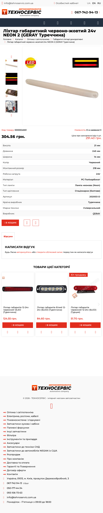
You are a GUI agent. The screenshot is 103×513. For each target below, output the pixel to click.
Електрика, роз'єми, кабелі (22, 416)
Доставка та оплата (18, 462)
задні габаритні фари (86, 364)
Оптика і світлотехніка (38, 39)
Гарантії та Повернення (21, 466)
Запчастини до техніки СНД (23, 447)
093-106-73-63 (14, 492)
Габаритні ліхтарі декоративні (68, 39)
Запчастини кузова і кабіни (23, 424)
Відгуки (8, 236)
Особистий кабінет (67, 3)
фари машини (87, 346)
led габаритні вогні (79, 358)
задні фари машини (36, 370)
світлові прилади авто (39, 361)
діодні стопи (40, 364)
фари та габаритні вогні (60, 364)
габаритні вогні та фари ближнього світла (48, 367)
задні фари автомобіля (84, 367)
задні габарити (84, 355)
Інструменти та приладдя (22, 439)
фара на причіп (80, 349)
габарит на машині (27, 349)
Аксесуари (13, 443)
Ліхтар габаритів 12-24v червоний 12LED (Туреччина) (16, 309)
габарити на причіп (35, 343)
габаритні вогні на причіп (64, 346)
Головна (7, 39)
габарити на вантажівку (65, 352)
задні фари (21, 346)
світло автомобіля (48, 349)
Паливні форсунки (18, 427)
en (94, 3)
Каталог (19, 39)
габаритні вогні (15, 343)
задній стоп (65, 349)
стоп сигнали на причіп (38, 352)
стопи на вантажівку (21, 364)
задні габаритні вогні (63, 355)
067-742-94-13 (86, 12)
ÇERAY (96, 213)
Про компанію (15, 459)
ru (99, 3)
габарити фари (16, 352)
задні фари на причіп (13, 370)
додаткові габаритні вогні (34, 358)
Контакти (12, 474)
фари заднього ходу (38, 346)
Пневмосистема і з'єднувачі (23, 420)
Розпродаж (13, 454)
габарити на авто (58, 358)
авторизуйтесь (24, 252)
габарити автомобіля (58, 343)
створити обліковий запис (49, 252)
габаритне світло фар (13, 367)
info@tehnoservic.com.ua (18, 3)
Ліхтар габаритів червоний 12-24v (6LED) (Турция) (83, 309)
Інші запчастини (16, 431)
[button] (85, 12)
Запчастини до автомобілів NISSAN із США (32, 450)
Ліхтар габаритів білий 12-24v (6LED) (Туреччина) (51, 308)
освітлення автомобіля (14, 361)
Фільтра (11, 435)
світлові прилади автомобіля (67, 361)
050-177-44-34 (14, 488)
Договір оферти (16, 470)
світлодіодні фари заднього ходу (65, 370)
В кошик (10, 222)
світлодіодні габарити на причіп (33, 355)
